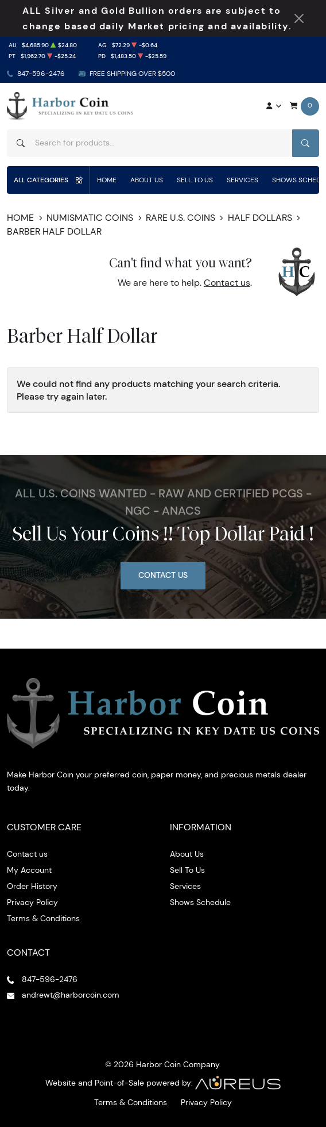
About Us (146, 179)
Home (107, 179)
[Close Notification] (299, 18)
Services (242, 179)
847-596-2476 (41, 73)
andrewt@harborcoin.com (70, 995)
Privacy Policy (32, 902)
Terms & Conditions (43, 918)
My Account (29, 870)
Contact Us (163, 575)
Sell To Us (195, 179)
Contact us (227, 282)
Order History (32, 886)
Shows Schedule (200, 902)
